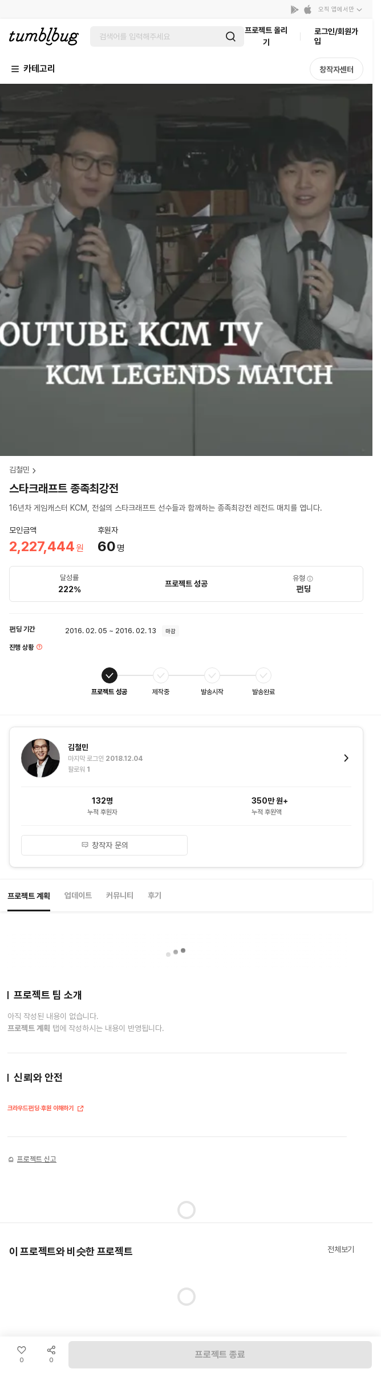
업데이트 (78, 895)
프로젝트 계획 (28, 896)
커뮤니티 (119, 895)
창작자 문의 (104, 845)
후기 (154, 895)
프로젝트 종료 (220, 1354)
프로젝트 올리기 (266, 36)
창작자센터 (336, 69)
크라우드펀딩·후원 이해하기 (45, 1109)
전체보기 (340, 1249)
